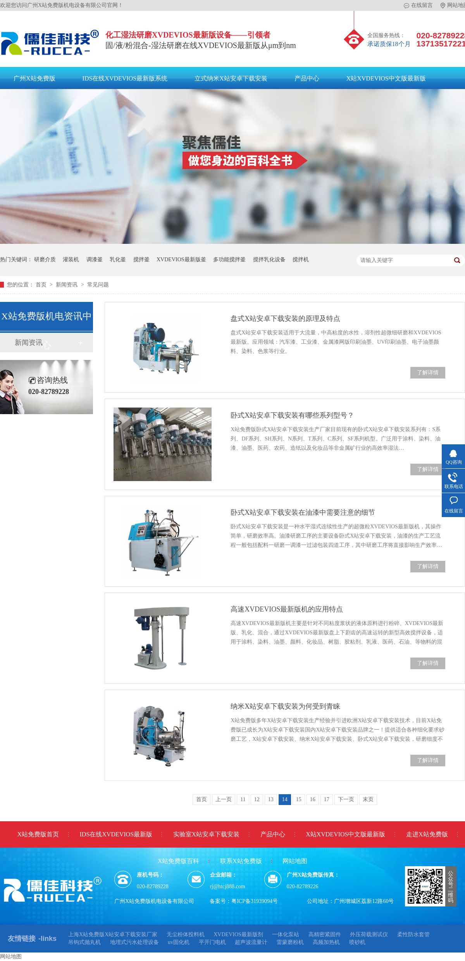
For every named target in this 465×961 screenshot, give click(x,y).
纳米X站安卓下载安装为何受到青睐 (285, 706)
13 (271, 799)
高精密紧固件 (324, 934)
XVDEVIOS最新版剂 (238, 934)
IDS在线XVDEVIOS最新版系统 (125, 78)
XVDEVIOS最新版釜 (181, 259)
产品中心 (306, 78)
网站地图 (294, 861)
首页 (42, 285)
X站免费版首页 (38, 834)
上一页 (223, 799)
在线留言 (418, 5)
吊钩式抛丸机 (84, 942)
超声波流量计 (251, 942)
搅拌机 (301, 259)
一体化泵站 (285, 934)
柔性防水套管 (413, 934)
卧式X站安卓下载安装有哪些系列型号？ (292, 415)
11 (242, 799)
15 (298, 799)
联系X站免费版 (241, 861)
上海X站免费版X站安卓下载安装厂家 (112, 934)
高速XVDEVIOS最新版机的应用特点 (287, 609)
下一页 (346, 799)
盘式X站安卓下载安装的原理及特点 (285, 318)
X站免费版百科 (179, 861)
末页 (368, 799)
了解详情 (428, 372)
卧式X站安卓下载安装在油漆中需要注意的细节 (303, 512)
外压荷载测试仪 (369, 934)
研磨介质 (45, 259)
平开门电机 (212, 942)
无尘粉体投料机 (186, 934)
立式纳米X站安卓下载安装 (231, 78)
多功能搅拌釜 (229, 259)
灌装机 (71, 259)
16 (312, 799)
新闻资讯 (67, 285)
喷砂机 (357, 942)
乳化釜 (118, 259)
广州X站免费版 (34, 78)
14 (285, 799)
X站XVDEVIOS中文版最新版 (386, 78)
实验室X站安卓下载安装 (206, 834)
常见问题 (98, 285)
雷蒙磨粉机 (290, 942)
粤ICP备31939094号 (254, 901)
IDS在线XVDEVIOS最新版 (116, 834)
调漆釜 (94, 259)
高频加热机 (326, 942)
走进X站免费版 (427, 834)
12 (257, 799)
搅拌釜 (141, 259)
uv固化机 (178, 942)
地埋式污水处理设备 (134, 942)
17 (326, 799)
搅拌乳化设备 (269, 259)
